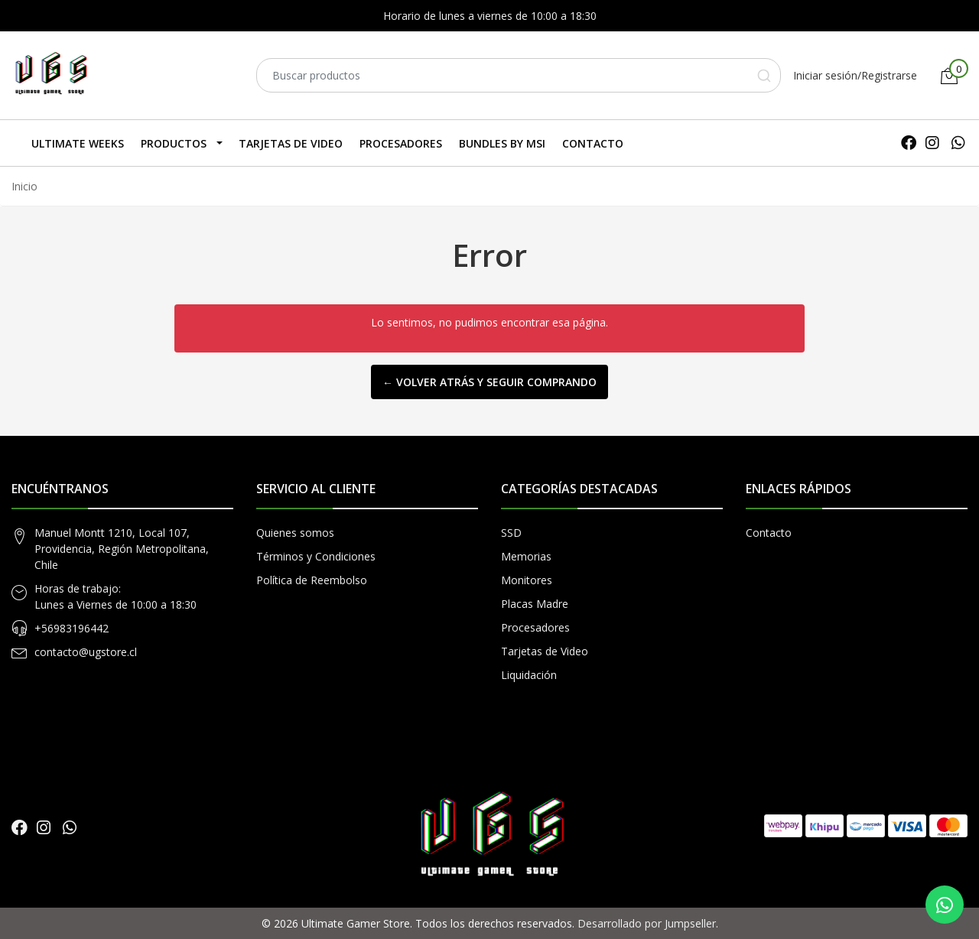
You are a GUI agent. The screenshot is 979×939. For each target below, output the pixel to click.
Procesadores (400, 143)
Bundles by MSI (502, 143)
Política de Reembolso (311, 580)
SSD (511, 532)
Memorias (526, 556)
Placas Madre (534, 603)
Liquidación (529, 675)
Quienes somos (295, 532)
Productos (174, 143)
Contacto (592, 143)
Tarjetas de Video (291, 143)
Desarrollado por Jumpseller (646, 923)
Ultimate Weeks (77, 143)
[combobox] (518, 75)
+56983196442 (71, 628)
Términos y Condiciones (316, 556)
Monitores (526, 580)
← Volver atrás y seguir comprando (489, 382)
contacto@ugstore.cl (85, 652)
